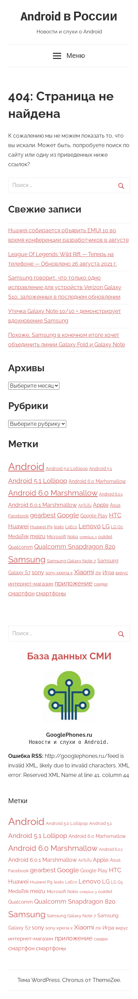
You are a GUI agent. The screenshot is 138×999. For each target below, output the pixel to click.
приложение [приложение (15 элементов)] (74, 583)
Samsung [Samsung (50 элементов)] (26, 559)
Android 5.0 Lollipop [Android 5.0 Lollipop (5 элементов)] (67, 468)
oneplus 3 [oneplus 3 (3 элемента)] (88, 537)
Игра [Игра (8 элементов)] (108, 572)
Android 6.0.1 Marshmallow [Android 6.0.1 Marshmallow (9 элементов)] (42, 505)
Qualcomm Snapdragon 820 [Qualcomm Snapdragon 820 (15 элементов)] (74, 546)
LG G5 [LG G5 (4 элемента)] (117, 527)
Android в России (68, 16)
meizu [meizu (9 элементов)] (37, 536)
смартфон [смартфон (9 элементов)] (21, 593)
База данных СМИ (69, 656)
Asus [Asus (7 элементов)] (115, 505)
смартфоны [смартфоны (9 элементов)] (51, 593)
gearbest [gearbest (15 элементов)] (43, 515)
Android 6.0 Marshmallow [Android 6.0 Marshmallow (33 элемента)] (53, 492)
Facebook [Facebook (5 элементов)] (18, 515)
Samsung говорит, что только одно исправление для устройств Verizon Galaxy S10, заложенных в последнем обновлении (64, 287)
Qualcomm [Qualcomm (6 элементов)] (20, 547)
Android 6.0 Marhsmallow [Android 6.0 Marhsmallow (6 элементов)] (97, 481)
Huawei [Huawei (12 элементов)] (18, 526)
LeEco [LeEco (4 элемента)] (71, 527)
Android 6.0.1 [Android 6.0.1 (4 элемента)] (111, 494)
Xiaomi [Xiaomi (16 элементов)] (84, 572)
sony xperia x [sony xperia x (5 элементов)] (59, 572)
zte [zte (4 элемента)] (98, 573)
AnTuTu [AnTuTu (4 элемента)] (85, 505)
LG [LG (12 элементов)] (106, 526)
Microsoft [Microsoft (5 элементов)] (56, 536)
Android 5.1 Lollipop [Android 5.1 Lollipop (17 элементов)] (37, 480)
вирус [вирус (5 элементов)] (121, 572)
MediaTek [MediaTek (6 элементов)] (18, 536)
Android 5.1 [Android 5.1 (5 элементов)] (100, 468)
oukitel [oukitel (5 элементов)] (105, 536)
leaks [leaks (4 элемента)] (59, 527)
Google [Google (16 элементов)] (68, 515)
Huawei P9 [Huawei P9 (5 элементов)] (41, 526)
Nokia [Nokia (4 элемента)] (72, 536)
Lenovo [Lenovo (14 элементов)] (90, 526)
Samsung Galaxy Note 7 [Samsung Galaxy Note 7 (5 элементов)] (71, 560)
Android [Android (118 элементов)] (26, 466)
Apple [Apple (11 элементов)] (101, 504)
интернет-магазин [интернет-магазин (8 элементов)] (30, 584)
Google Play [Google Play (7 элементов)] (94, 515)
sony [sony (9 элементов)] (38, 572)
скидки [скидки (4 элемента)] (101, 584)
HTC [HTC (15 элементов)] (115, 515)
